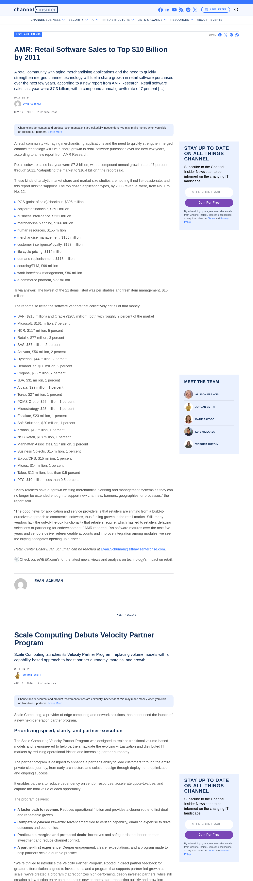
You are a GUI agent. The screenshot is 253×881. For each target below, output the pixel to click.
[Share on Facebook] (220, 60)
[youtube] (174, 9)
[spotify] (188, 9)
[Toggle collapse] (10, 860)
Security (78, 19)
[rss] (181, 9)
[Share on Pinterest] (231, 60)
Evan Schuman (27, 129)
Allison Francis (207, 430)
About (202, 19)
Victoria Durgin (206, 479)
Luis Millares (205, 467)
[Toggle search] (236, 9)
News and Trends (28, 60)
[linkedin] (167, 9)
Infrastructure (118, 19)
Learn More (55, 157)
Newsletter (216, 9)
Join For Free (209, 248)
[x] (195, 9)
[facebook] (160, 9)
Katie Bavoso (204, 455)
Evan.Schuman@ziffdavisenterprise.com (133, 575)
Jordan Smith (205, 442)
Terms (211, 263)
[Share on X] (225, 60)
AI (95, 19)
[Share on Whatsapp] (237, 60)
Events (216, 19)
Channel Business (48, 19)
